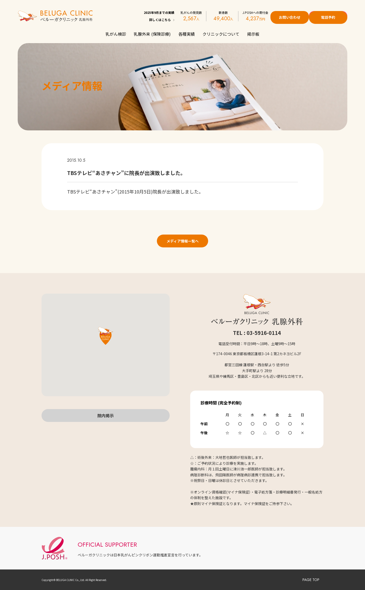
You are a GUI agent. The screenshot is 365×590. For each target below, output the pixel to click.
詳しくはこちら (160, 19)
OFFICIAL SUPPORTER (107, 544)
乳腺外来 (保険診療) (152, 34)
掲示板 (253, 34)
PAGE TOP (310, 579)
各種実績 (186, 34)
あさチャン (103, 191)
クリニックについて (220, 34)
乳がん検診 (116, 34)
